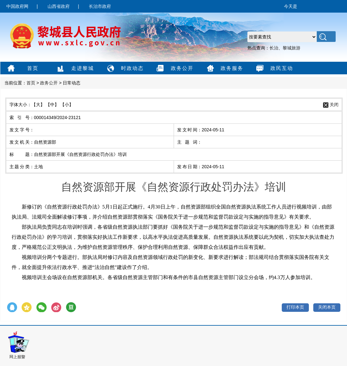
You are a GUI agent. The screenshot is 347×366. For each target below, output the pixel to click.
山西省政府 (59, 6)
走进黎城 (74, 68)
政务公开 (174, 68)
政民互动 (273, 68)
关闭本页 (327, 307)
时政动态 (124, 68)
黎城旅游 (291, 47)
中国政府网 (17, 6)
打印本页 (295, 307)
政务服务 (224, 68)
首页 (21, 68)
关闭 (334, 104)
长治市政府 (100, 6)
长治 (273, 47)
